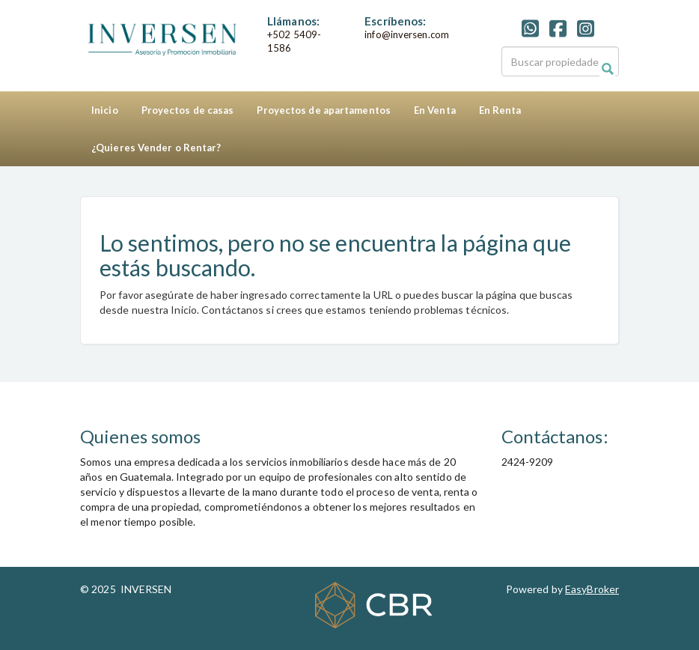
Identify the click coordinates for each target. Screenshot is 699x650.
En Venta (435, 110)
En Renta (500, 110)
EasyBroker (592, 589)
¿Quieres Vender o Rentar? (156, 148)
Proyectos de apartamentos (324, 110)
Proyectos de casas (187, 110)
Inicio (104, 110)
